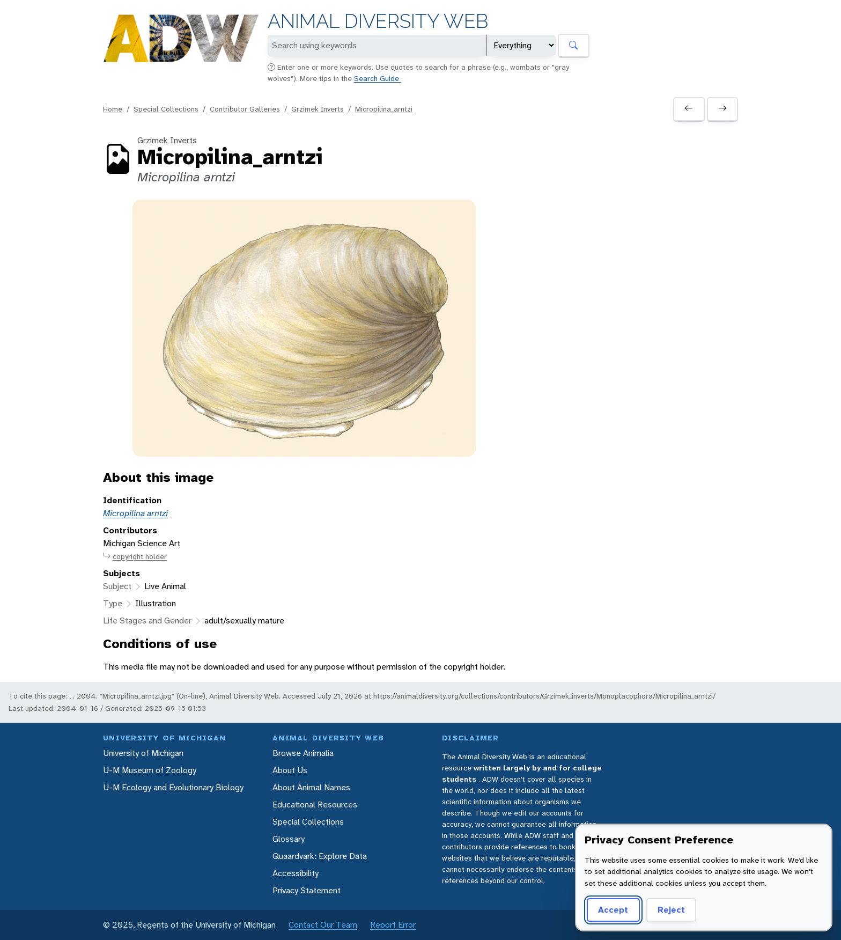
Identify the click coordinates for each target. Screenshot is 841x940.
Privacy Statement (306, 890)
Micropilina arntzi (135, 513)
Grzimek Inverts (317, 109)
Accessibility (295, 873)
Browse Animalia (303, 753)
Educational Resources (314, 804)
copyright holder (135, 556)
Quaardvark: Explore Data (319, 856)
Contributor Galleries (245, 109)
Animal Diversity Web (378, 21)
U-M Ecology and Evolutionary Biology (173, 787)
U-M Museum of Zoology (149, 770)
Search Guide (377, 78)
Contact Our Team (323, 924)
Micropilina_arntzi (383, 109)
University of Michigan (143, 753)
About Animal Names (311, 787)
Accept (613, 909)
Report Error (393, 924)
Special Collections (166, 109)
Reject (671, 909)
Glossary (288, 838)
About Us (289, 770)
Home (112, 109)
